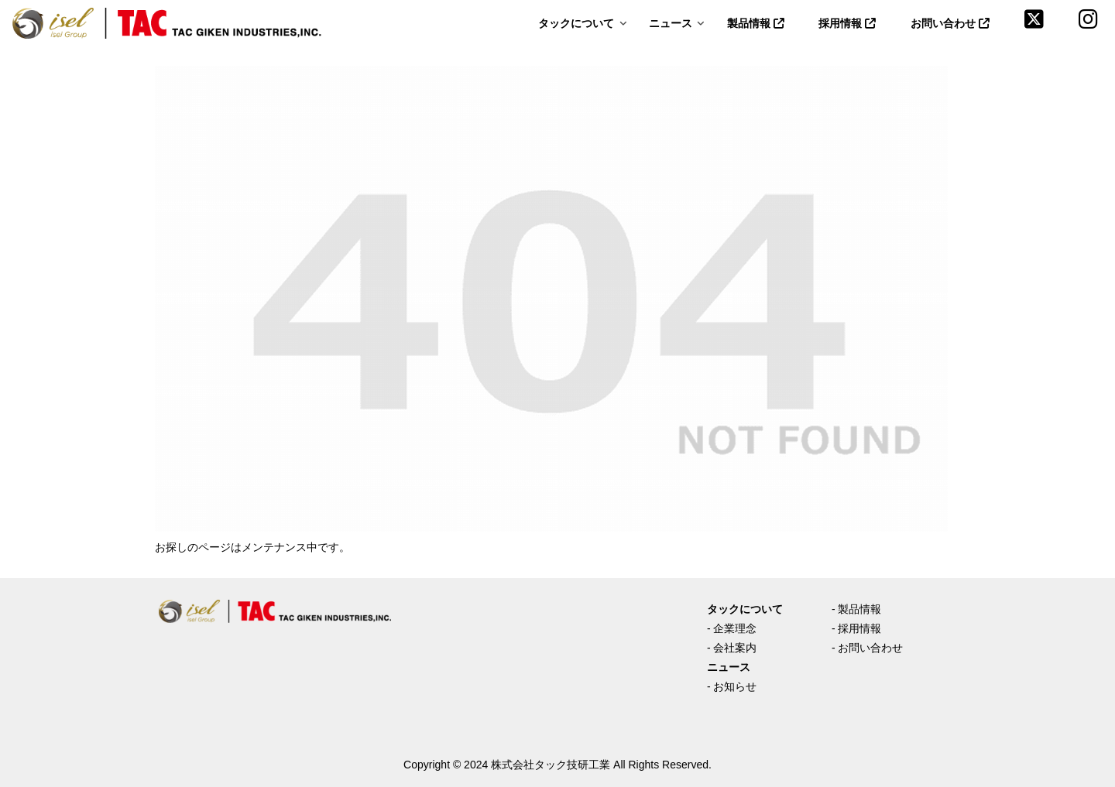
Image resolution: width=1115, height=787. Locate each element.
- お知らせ (732, 686)
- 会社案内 (732, 648)
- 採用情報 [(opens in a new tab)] (857, 628)
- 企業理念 (732, 628)
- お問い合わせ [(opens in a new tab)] (868, 648)
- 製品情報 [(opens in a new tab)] (857, 609)
